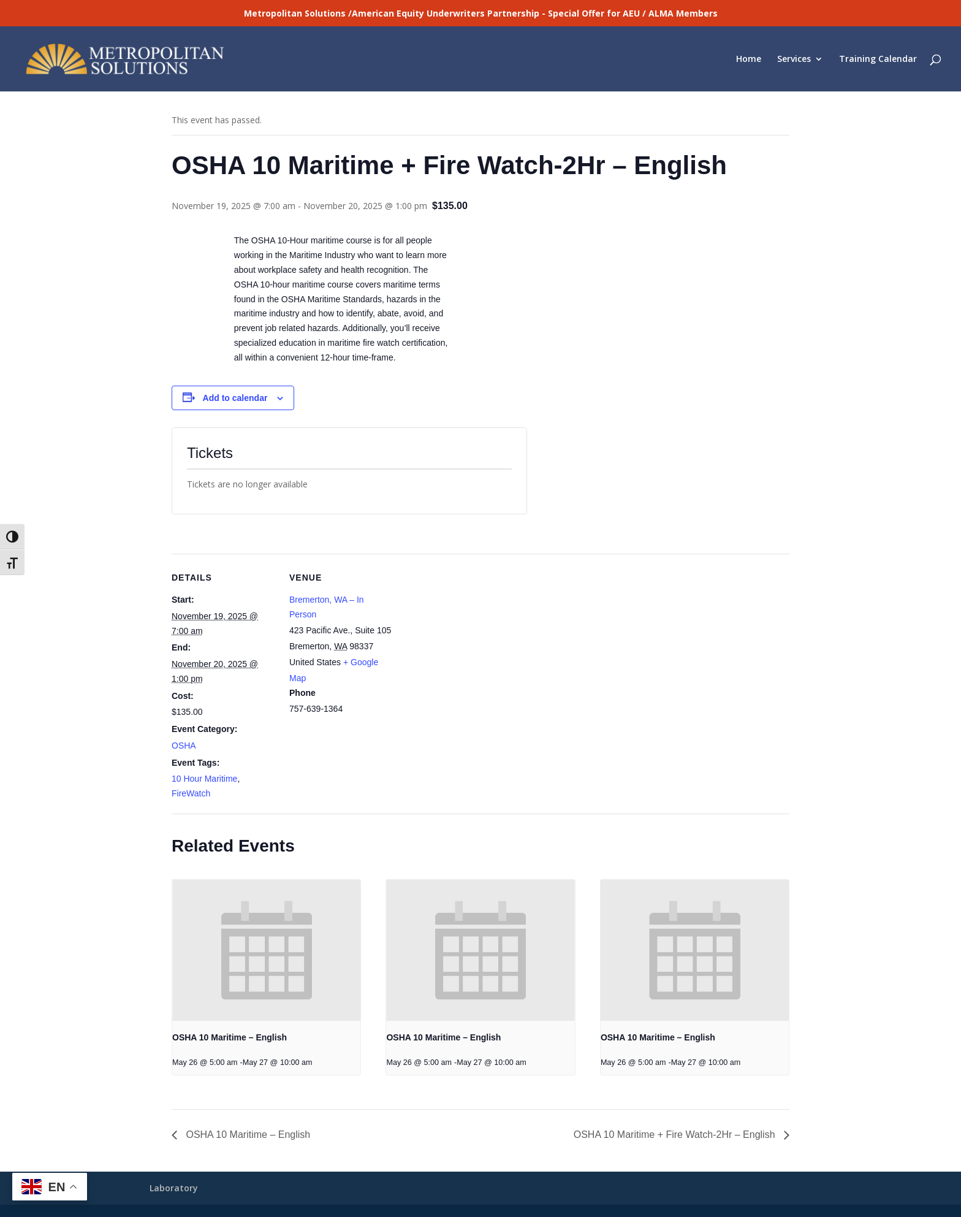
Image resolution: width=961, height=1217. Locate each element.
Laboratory (174, 1188)
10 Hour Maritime (204, 779)
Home (748, 59)
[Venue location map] (471, 638)
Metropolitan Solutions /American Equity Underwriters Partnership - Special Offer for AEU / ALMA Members (481, 13)
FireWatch (191, 793)
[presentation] (266, 950)
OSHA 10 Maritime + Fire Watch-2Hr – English (676, 1134)
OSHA (184, 745)
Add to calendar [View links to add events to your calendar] (235, 398)
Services (794, 59)
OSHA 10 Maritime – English (229, 1037)
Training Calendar (878, 59)
